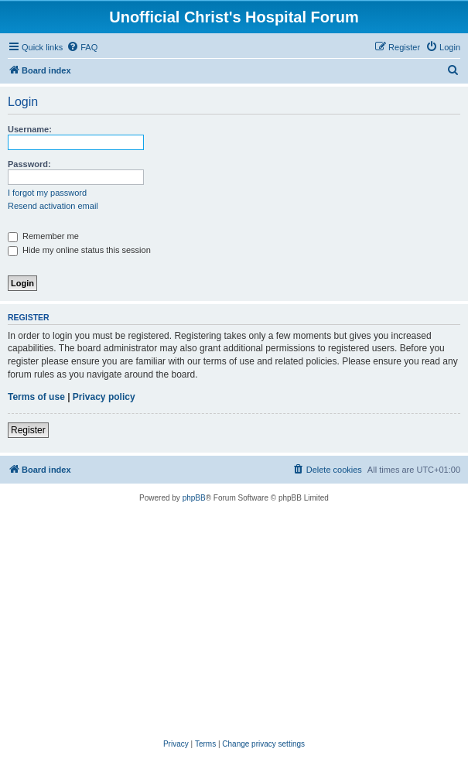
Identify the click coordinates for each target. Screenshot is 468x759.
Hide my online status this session (79, 250)
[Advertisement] (234, 621)
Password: (29, 164)
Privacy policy (104, 396)
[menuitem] (82, 47)
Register (28, 430)
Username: (30, 129)
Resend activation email (53, 205)
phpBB (194, 498)
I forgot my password (47, 192)
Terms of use (36, 396)
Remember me (43, 236)
